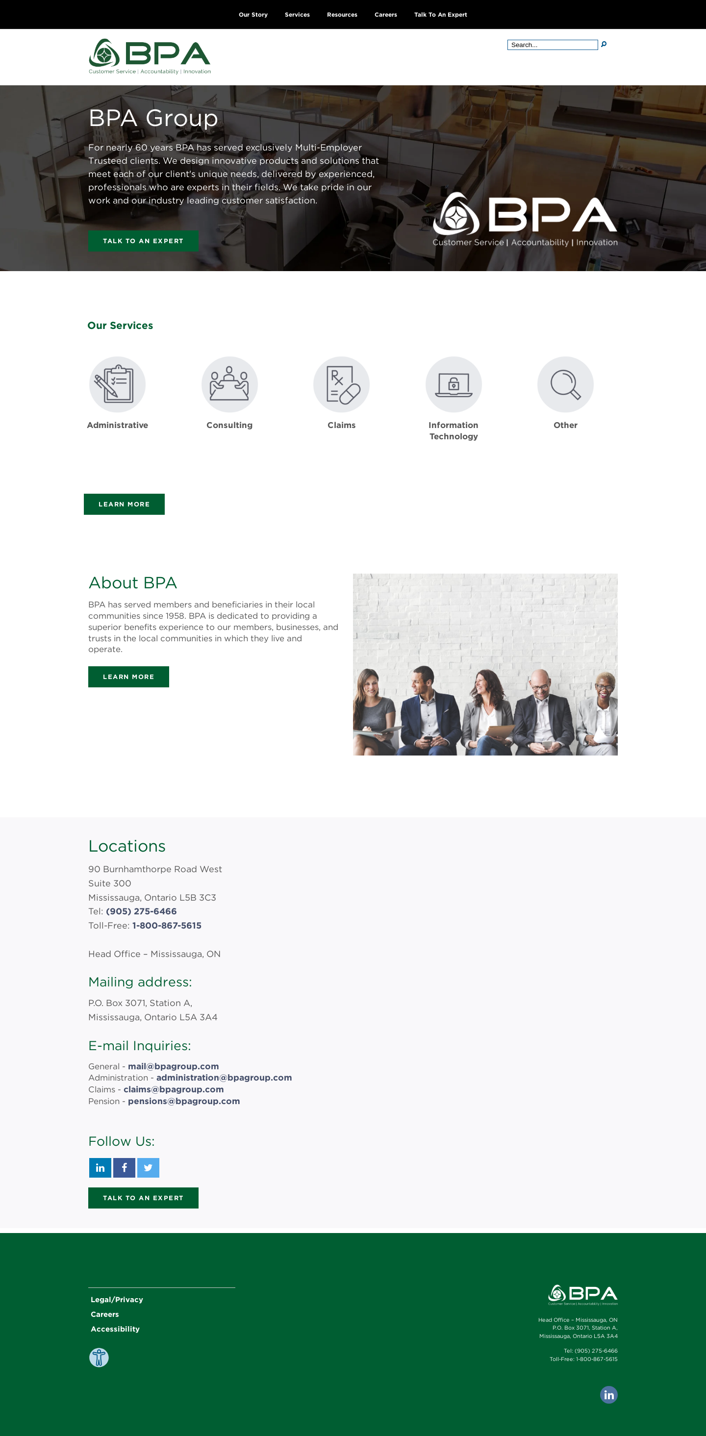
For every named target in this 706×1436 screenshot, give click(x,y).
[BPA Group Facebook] (124, 1166)
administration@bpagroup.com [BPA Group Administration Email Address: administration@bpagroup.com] (221, 1077)
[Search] (604, 44)
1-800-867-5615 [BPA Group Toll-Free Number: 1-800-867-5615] (167, 925)
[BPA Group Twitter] (148, 1166)
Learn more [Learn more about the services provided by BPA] (124, 504)
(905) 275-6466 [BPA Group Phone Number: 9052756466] (141, 911)
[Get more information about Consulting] (229, 414)
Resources (342, 14)
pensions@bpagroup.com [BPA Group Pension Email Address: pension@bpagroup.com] (181, 1099)
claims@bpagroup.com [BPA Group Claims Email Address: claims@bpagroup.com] (172, 1088)
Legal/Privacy (117, 1297)
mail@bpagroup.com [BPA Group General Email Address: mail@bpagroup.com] (171, 1066)
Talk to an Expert (440, 14)
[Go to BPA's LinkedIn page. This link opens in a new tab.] (609, 1393)
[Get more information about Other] (565, 414)
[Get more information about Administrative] (117, 414)
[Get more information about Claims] (341, 414)
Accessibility (115, 1327)
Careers (386, 14)
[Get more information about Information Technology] (453, 414)
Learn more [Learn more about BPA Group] (128, 676)
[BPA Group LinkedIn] (100, 1166)
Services (297, 14)
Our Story (253, 14)
